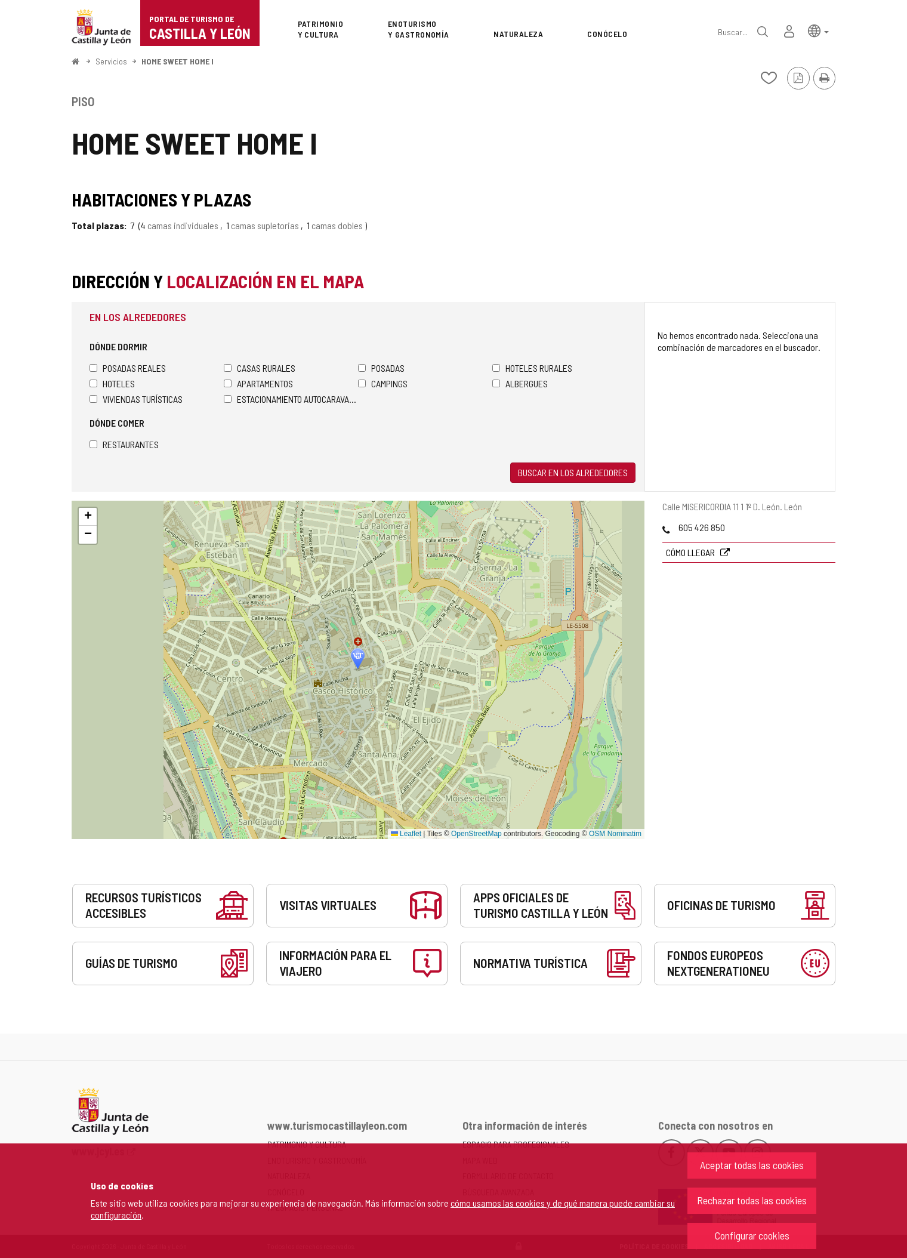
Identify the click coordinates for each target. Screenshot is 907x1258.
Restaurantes (124, 444)
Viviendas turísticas (136, 399)
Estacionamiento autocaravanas (291, 399)
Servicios (111, 61)
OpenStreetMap (476, 834)
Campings (383, 383)
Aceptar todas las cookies (752, 1164)
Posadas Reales (128, 368)
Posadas (381, 368)
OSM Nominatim (615, 834)
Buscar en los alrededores (573, 472)
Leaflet (406, 834)
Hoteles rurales (532, 368)
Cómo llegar (691, 552)
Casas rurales (259, 368)
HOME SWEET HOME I (177, 61)
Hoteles (112, 383)
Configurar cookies (752, 1235)
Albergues (520, 383)
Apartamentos (258, 383)
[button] (818, 30)
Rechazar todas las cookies (752, 1200)
